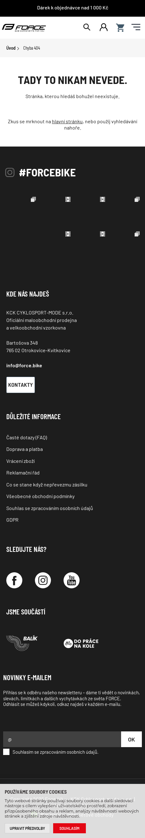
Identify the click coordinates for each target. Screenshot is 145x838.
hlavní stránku (67, 121)
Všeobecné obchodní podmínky (40, 496)
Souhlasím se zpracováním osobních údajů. (50, 752)
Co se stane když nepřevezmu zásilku (46, 484)
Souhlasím (69, 828)
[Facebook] (14, 580)
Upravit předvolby (27, 828)
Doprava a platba (24, 449)
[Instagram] (43, 580)
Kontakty (20, 384)
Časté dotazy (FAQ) (26, 437)
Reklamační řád (23, 472)
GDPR (12, 520)
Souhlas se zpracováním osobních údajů (49, 508)
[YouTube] (72, 580)
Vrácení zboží (20, 461)
